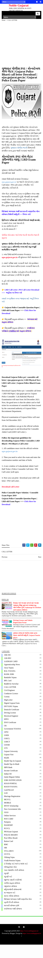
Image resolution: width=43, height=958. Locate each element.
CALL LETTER (11, 700)
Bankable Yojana (11, 691)
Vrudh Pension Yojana (13, 874)
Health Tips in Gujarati (13, 774)
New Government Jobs (13, 822)
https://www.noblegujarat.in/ (29, 944)
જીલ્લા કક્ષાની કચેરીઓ (13, 893)
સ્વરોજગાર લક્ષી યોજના (13, 922)
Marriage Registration (13, 810)
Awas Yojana (9, 681)
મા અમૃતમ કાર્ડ (10, 906)
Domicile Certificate (12, 723)
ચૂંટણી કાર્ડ (8, 890)
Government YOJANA (13, 742)
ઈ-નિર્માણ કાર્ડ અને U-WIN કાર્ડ (16, 877)
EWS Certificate (11, 736)
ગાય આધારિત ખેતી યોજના (15, 883)
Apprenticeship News (12, 678)
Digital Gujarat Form (12, 716)
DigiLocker (9, 713)
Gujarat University (11, 765)
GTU (6, 761)
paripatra (8, 835)
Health (7, 771)
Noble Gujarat (16, 5)
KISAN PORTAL (11, 797)
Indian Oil (8, 787)
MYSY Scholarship (12, 819)
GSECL (7, 752)
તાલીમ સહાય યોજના (13, 896)
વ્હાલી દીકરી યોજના (12, 916)
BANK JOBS (10, 688)
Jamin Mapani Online (13, 790)
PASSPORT (9, 839)
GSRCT (8, 755)
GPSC (7, 745)
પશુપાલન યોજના (11, 900)
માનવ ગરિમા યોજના (12, 909)
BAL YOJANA (10, 684)
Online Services (10, 829)
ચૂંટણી (7, 887)
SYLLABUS (9, 864)
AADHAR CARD (11, 675)
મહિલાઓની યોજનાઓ (13, 903)
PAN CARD (9, 832)
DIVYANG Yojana (11, 720)
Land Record (9, 803)
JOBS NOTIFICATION (13, 794)
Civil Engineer (10, 704)
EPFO (7, 733)
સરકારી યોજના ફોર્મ (12, 919)
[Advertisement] (21, 47)
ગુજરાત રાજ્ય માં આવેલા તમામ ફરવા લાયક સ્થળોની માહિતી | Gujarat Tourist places (27, 649)
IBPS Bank (9, 781)
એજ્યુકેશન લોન (11, 880)
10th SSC (8, 668)
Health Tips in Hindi (12, 778)
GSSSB (7, 758)
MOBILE (8, 816)
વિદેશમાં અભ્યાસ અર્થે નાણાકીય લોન (18, 913)
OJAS (7, 826)
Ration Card (9, 855)
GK (6, 739)
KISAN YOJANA (11, 800)
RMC (7, 858)
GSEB (7, 749)
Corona (7, 710)
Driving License (11, 726)
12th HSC (8, 672)
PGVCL (8, 842)
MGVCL (8, 813)
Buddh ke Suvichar (12, 697)
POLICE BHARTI (11, 848)
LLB (6, 806)
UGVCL (8, 867)
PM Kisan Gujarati (11, 845)
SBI (6, 861)
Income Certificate (11, 784)
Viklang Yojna (10, 871)
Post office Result (11, 851)
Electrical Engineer (12, 729)
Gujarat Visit (9, 768)
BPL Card (8, 694)
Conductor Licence (12, 707)
